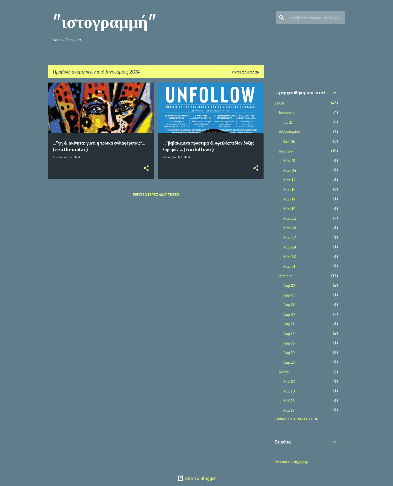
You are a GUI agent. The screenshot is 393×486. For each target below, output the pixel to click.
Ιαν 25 (288, 122)
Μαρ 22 (289, 218)
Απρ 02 (289, 285)
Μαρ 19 (289, 208)
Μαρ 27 (289, 237)
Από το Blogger (196, 478)
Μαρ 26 (289, 227)
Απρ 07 (289, 314)
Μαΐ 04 (289, 381)
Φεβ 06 (289, 141)
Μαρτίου (286, 151)
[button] (146, 168)
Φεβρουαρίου (289, 131)
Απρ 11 (289, 323)
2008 (279, 103)
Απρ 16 (289, 343)
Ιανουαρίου (287, 112)
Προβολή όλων (245, 72)
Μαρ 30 (289, 256)
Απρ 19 (289, 352)
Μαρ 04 (289, 170)
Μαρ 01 (289, 160)
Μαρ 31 (289, 266)
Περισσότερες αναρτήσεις (156, 194)
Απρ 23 (289, 362)
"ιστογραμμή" (105, 21)
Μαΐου (284, 371)
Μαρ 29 (289, 247)
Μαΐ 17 (289, 410)
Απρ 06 (289, 304)
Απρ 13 (289, 333)
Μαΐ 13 (289, 400)
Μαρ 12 (289, 179)
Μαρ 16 (289, 189)
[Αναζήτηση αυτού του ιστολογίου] (316, 17)
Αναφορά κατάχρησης (291, 461)
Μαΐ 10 (289, 391)
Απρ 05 (289, 295)
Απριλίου (286, 275)
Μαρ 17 (289, 199)
